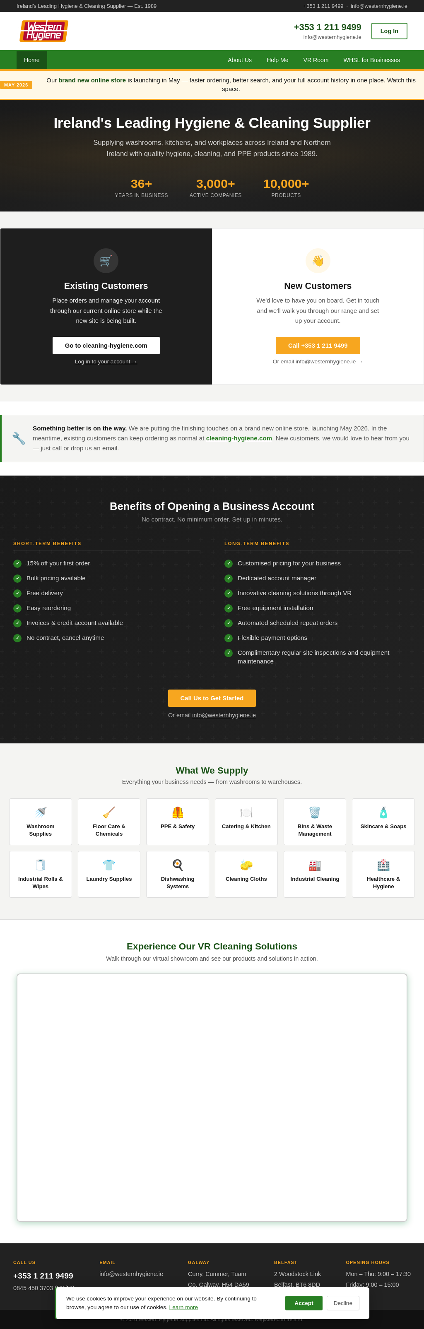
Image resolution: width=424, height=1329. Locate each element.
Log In (389, 31)
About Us (240, 60)
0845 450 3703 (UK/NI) (44, 1288)
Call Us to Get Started (212, 698)
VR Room (316, 60)
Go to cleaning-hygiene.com (106, 345)
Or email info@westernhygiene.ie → (318, 361)
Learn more (183, 1307)
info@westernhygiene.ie (379, 6)
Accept (303, 1303)
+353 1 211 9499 (323, 6)
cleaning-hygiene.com (239, 438)
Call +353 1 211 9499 (318, 345)
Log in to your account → (106, 361)
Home (32, 60)
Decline (343, 1303)
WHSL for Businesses (372, 60)
